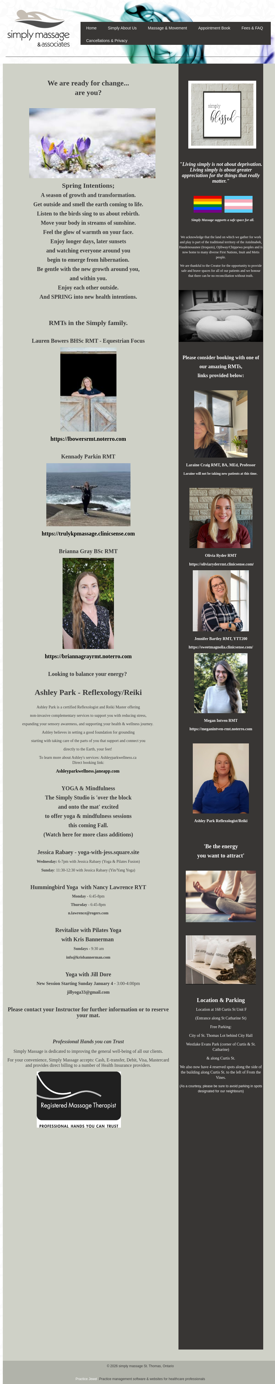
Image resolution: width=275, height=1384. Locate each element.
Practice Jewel (86, 1379)
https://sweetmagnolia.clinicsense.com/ (221, 647)
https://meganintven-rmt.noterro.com (220, 729)
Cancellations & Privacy (106, 40)
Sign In (266, 3)
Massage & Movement (167, 28)
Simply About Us (122, 28)
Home (91, 28)
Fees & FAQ (252, 28)
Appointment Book (214, 28)
